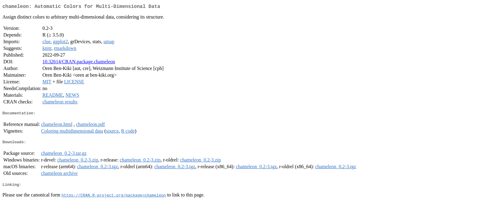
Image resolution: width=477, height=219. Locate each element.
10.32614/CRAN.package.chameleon (78, 62)
